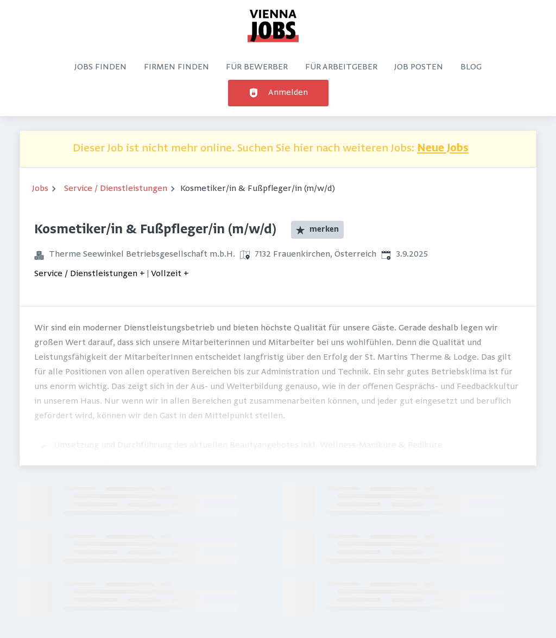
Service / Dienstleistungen (115, 189)
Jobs (40, 189)
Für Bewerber (257, 67)
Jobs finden (100, 67)
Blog (471, 67)
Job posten (418, 67)
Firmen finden (176, 67)
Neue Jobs (443, 149)
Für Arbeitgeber (341, 67)
